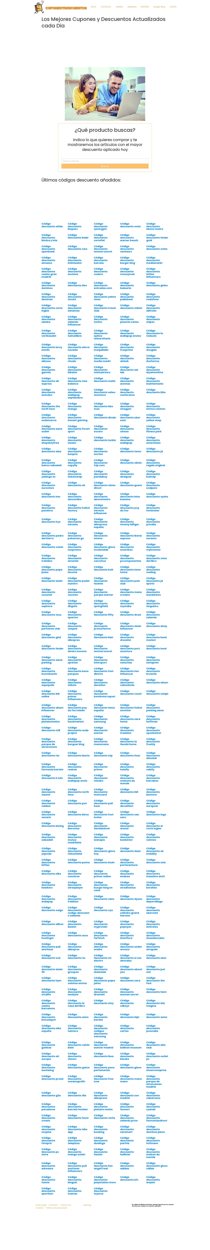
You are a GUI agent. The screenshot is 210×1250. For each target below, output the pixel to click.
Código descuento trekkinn (74, 899)
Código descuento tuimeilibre (75, 333)
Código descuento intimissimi (75, 260)
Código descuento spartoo (74, 614)
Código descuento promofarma (102, 626)
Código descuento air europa (50, 1056)
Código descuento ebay (156, 625)
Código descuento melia (104, 380)
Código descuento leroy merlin (52, 347)
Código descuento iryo (51, 521)
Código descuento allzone (48, 358)
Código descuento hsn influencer (129, 671)
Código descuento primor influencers (75, 695)
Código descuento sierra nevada (78, 347)
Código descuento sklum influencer (52, 707)
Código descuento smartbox (127, 547)
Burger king (159, 6)
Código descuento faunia (101, 1152)
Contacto (106, 6)
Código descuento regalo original (155, 462)
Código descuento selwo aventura (104, 392)
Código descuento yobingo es (48, 474)
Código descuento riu (76, 957)
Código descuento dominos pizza (155, 1129)
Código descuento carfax (127, 1028)
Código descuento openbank (48, 249)
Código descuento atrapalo (153, 946)
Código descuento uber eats (130, 417)
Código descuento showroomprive (156, 1067)
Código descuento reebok (74, 766)
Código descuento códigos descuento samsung (101, 1031)
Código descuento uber (156, 957)
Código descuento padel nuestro (78, 581)
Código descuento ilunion (74, 924)
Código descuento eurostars (48, 485)
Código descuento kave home (130, 569)
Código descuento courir (131, 692)
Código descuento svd (51, 957)
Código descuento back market (156, 637)
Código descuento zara (130, 979)
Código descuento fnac (130, 754)
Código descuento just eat (155, 969)
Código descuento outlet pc (157, 1056)
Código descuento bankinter (127, 837)
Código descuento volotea (153, 837)
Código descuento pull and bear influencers (77, 1167)
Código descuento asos (78, 934)
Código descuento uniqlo (157, 692)
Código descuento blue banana (130, 496)
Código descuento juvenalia (153, 1028)
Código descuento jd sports (154, 581)
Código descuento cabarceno (153, 1095)
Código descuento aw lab (129, 369)
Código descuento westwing (48, 1067)
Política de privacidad (56, 1208)
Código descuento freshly (153, 741)
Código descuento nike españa (51, 1028)
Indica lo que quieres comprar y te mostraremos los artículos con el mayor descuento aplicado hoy (105, 144)
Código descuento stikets (74, 682)
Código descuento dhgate (74, 603)
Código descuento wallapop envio (77, 778)
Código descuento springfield (101, 603)
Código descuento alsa (51, 450)
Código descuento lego (156, 813)
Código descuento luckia (105, 439)
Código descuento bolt (103, 568)
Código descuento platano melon (103, 1106)
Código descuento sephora (48, 603)
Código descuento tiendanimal (102, 826)
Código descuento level (156, 647)
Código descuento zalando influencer (74, 320)
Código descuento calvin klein (79, 1045)
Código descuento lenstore (153, 792)
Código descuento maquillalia (101, 347)
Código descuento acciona (74, 271)
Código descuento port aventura (130, 648)
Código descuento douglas (153, 347)
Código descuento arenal (127, 826)
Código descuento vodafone (153, 296)
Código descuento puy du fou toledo (77, 707)
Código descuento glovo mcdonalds (104, 547)
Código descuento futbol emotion (131, 707)
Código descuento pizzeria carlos (129, 319)
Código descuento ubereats (153, 910)
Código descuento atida (52, 225)
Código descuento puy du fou (129, 507)
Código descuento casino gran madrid (49, 272)
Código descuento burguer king (76, 741)
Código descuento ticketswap (75, 474)
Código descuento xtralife (48, 992)
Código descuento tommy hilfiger (129, 522)
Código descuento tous (51, 613)
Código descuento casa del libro (156, 558)
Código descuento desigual (127, 474)
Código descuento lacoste (74, 569)
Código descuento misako (101, 778)
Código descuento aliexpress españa (101, 523)
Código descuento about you (131, 969)
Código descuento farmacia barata (52, 766)
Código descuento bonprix (74, 451)
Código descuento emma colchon (155, 406)
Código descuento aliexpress (101, 1095)
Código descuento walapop (48, 899)
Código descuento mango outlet (76, 1152)
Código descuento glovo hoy (104, 851)
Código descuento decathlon (127, 803)
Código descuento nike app (77, 1129)
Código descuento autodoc (48, 392)
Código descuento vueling (153, 569)
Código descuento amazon (48, 260)
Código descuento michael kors (102, 369)
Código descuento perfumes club (51, 626)
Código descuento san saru (129, 814)
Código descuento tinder (52, 647)
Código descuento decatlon (101, 682)
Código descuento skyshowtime (154, 369)
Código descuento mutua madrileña (74, 838)
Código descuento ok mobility (155, 851)
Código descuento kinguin (74, 1179)
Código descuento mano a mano (131, 592)
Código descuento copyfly (74, 462)
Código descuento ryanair (153, 1106)
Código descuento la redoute (154, 333)
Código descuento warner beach (129, 237)
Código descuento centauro (127, 249)
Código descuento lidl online (50, 693)
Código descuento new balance (77, 381)
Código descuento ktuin (104, 861)
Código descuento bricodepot (49, 1017)
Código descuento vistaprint (153, 660)
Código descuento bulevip (153, 474)
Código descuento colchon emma (77, 980)
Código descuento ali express (50, 381)
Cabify (173, 6)
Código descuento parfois (127, 1140)
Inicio (93, 6)
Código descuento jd (154, 450)
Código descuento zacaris (48, 814)
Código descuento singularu (153, 603)
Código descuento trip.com (101, 462)
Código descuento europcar (153, 803)
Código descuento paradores (48, 1106)
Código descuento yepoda (48, 851)
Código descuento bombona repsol (104, 693)
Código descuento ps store (50, 1152)
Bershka (145, 6)
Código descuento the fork (155, 980)
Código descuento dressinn (127, 637)
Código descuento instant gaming (77, 417)
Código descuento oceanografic (76, 1079)
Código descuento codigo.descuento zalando (78, 911)
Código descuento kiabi (78, 236)
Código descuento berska (101, 1017)
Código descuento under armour (131, 946)
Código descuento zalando (153, 614)
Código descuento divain (105, 416)
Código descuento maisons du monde (127, 779)
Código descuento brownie (153, 671)
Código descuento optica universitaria (102, 334)
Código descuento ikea (104, 1055)
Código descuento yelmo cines (105, 296)
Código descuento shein (52, 580)
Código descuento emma (101, 535)
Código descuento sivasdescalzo (155, 935)
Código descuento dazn (130, 850)
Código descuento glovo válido (157, 1165)
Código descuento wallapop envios (130, 333)
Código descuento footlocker (153, 507)
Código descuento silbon (52, 923)
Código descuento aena (156, 1016)
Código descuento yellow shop (153, 417)
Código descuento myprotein (101, 924)
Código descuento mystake (127, 603)
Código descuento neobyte (74, 992)
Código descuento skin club (156, 1045)
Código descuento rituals (74, 358)
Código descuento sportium (48, 1191)
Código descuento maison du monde (153, 1153)
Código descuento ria (50, 754)
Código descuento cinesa (127, 429)
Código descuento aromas (127, 381)
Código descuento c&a (77, 248)
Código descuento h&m (156, 991)
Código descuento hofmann (153, 1140)
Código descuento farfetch (101, 935)
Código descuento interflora (127, 935)
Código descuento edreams (48, 1165)
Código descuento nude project (78, 730)
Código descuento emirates (153, 924)
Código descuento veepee (74, 626)
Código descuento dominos (48, 285)
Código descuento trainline (48, 558)
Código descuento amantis (74, 558)
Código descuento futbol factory (79, 507)
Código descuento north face (78, 792)
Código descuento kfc (129, 1178)
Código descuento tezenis (101, 581)
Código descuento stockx (74, 296)
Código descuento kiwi (103, 636)
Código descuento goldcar (48, 1045)
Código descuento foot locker (103, 814)
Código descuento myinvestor (153, 547)
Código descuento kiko (156, 391)
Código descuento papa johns (104, 980)
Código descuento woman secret (129, 992)
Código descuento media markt (102, 358)
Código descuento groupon (74, 969)
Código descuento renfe (104, 1117)
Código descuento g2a (51, 1094)
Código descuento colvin (52, 546)
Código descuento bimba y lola (49, 237)
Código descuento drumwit (101, 992)
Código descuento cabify (153, 766)
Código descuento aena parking (52, 660)
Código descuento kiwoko (127, 1056)
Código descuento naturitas (127, 660)
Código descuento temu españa (104, 707)
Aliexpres (132, 6)
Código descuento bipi (129, 1016)
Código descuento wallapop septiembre (75, 393)
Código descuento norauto (153, 535)
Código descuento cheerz (74, 1056)
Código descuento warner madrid (103, 1045)
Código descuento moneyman (127, 271)
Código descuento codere (101, 271)
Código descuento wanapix (101, 837)
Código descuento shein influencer (130, 626)
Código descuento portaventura (129, 862)
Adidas (119, 6)
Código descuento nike (51, 872)
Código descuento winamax (74, 308)
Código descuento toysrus (101, 1191)
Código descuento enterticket (153, 440)
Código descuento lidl (129, 791)
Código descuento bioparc (74, 226)
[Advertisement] (105, 48)
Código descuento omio (130, 225)
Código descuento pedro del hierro (52, 535)
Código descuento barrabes (153, 778)
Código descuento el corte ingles (154, 826)
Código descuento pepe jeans (52, 569)
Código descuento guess (131, 484)
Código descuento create (48, 1118)
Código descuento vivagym (127, 406)
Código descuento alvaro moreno (77, 648)
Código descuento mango (74, 406)
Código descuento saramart (127, 1129)
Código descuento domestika (75, 496)
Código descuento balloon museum (131, 1045)
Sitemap (87, 1205)
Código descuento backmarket (76, 719)
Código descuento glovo (130, 1066)
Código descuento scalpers (153, 485)
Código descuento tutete (48, 1179)
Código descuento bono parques (78, 671)
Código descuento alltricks (153, 308)
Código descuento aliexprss (74, 946)
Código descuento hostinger (48, 935)
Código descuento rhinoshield (75, 851)
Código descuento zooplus (48, 1129)
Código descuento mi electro (102, 958)
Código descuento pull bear (103, 803)
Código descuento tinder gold (157, 237)
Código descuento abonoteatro (102, 496)
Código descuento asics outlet (52, 429)
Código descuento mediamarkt (154, 260)
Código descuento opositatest (153, 730)
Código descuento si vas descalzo (130, 958)
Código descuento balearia (127, 285)
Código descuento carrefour (101, 558)
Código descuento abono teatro (154, 226)
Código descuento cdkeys (127, 1003)
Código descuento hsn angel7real (103, 1165)
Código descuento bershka (153, 885)
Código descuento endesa (127, 873)
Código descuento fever (78, 1117)
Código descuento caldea (48, 803)
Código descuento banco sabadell (51, 462)
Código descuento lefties (48, 862)
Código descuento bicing (53, 825)
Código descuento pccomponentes (130, 558)
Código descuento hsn (51, 495)
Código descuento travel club (105, 308)
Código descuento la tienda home (128, 741)
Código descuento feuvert (127, 1106)
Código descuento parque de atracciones (49, 743)
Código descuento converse (74, 873)
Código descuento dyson (131, 898)
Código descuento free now (103, 1079)
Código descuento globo (157, 284)
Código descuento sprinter (74, 660)
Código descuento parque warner (103, 592)
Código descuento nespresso (74, 547)
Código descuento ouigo (52, 909)
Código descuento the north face (51, 406)
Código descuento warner (101, 730)
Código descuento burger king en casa (103, 886)
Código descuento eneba (101, 946)
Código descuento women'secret (103, 648)
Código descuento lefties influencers (153, 272)
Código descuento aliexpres (74, 637)
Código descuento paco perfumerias (104, 1067)
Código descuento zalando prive (129, 1118)
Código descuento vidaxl (131, 307)
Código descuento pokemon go (76, 535)
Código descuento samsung (101, 719)
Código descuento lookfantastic (154, 381)
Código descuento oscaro (101, 429)
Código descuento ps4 (77, 802)
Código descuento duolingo (101, 1140)
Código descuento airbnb (127, 358)
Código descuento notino (101, 319)
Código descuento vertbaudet (49, 333)
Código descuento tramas (74, 1191)
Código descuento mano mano (131, 1079)
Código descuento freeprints (127, 347)
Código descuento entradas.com (103, 285)
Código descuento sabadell (48, 837)
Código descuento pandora (48, 507)
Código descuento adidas (127, 1165)
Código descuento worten (101, 451)
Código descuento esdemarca (49, 417)
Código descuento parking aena (155, 707)
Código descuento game (79, 1066)
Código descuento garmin (48, 369)
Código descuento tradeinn (127, 730)
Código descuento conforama (127, 392)
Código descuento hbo (77, 284)
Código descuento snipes (153, 319)
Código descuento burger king (127, 260)
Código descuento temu (130, 450)
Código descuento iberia (78, 754)
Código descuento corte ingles (52, 308)
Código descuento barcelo (101, 260)
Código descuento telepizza (74, 1140)
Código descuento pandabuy (101, 474)
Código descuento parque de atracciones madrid (154, 1081)
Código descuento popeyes (127, 924)
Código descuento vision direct (104, 485)
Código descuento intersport (101, 660)
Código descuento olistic (131, 461)
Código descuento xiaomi (48, 792)
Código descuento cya (103, 909)
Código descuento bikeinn (74, 369)
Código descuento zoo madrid (129, 1095)
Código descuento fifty (103, 613)
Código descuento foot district (103, 671)
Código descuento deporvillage (154, 899)
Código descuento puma (79, 861)
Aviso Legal (41, 1205)
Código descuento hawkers (48, 885)
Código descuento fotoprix (48, 1140)
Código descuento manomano (101, 741)
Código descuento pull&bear (127, 296)
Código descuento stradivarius (128, 885)
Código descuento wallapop (127, 440)
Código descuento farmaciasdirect (156, 1118)
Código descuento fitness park (154, 429)
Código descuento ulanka (48, 319)
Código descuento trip (103, 754)
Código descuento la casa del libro (76, 1003)
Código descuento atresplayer (75, 885)
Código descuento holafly (127, 766)
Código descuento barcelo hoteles (78, 1106)
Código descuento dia (77, 1094)
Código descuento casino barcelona (48, 1004)
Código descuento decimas (48, 296)
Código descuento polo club (130, 581)
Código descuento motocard (101, 792)
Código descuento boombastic (49, 671)
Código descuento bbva (78, 813)
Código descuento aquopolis (48, 682)
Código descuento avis (156, 861)
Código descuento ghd (51, 636)
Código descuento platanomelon (51, 719)
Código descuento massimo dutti (155, 873)
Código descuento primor (101, 766)
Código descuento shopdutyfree (50, 440)
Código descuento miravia (74, 522)
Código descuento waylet (153, 1179)
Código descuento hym (51, 979)
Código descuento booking (101, 1129)
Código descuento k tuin (52, 777)
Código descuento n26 (51, 729)
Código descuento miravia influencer (101, 509)
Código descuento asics (78, 1016)
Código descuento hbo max (103, 406)
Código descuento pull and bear (51, 946)
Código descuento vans (104, 898)
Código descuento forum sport (79, 429)
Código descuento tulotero (74, 1028)
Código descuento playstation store (105, 1179)
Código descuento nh (76, 484)
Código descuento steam (74, 440)
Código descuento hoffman (153, 719)
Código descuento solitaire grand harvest (129, 911)
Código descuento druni (130, 613)
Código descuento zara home (130, 719)
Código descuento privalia (153, 522)
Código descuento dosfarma (153, 358)
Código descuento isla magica (155, 1003)
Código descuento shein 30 (52, 969)
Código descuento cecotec (74, 592)
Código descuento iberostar (74, 826)
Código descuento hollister (127, 1152)
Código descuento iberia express (131, 535)
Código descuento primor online (102, 873)
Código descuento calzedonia (127, 682)
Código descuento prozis (52, 1078)
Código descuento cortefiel (101, 237)
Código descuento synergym (101, 226)
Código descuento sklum (157, 681)
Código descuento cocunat (48, 592)
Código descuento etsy (104, 1002)
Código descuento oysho (157, 495)
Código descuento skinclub (153, 755)
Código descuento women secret (103, 249)
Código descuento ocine (156, 248)
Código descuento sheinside (101, 969)
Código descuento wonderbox (153, 592)
